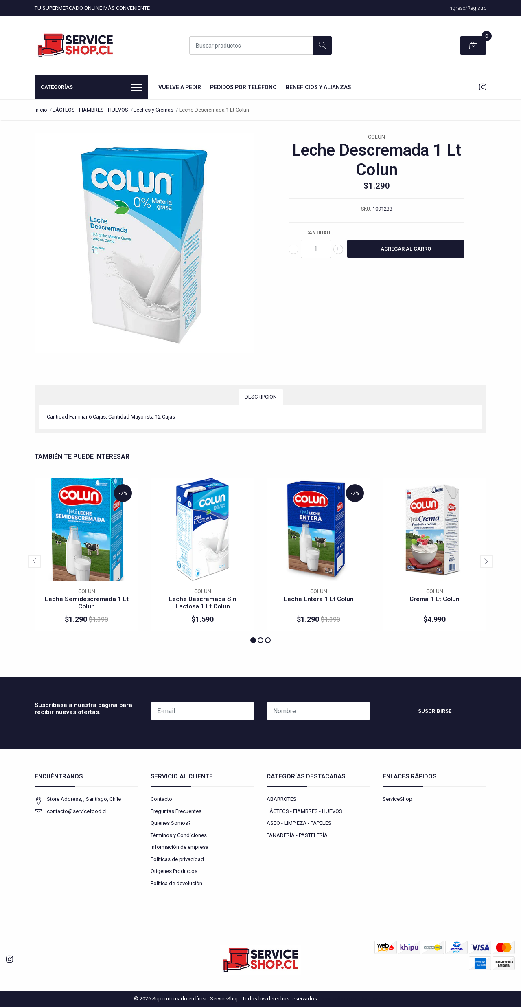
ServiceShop (397, 799)
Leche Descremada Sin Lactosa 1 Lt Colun (202, 602)
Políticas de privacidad (177, 859)
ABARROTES (281, 799)
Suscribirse (434, 711)
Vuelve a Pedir (179, 87)
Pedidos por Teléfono (243, 87)
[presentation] (34, 561)
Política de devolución (176, 883)
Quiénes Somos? (171, 823)
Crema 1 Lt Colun (434, 599)
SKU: (366, 209)
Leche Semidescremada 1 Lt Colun (87, 602)
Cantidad (317, 233)
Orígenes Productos (174, 871)
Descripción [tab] (261, 397)
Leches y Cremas (153, 110)
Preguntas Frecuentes (176, 811)
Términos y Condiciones (179, 835)
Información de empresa (179, 847)
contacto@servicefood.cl (77, 811)
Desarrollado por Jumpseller (353, 999)
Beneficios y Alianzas (318, 87)
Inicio (41, 110)
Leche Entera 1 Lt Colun (319, 599)
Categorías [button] (91, 88)
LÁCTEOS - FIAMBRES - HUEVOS (90, 110)
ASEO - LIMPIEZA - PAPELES (299, 823)
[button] (253, 640)
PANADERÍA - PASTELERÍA (297, 835)
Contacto (161, 799)
